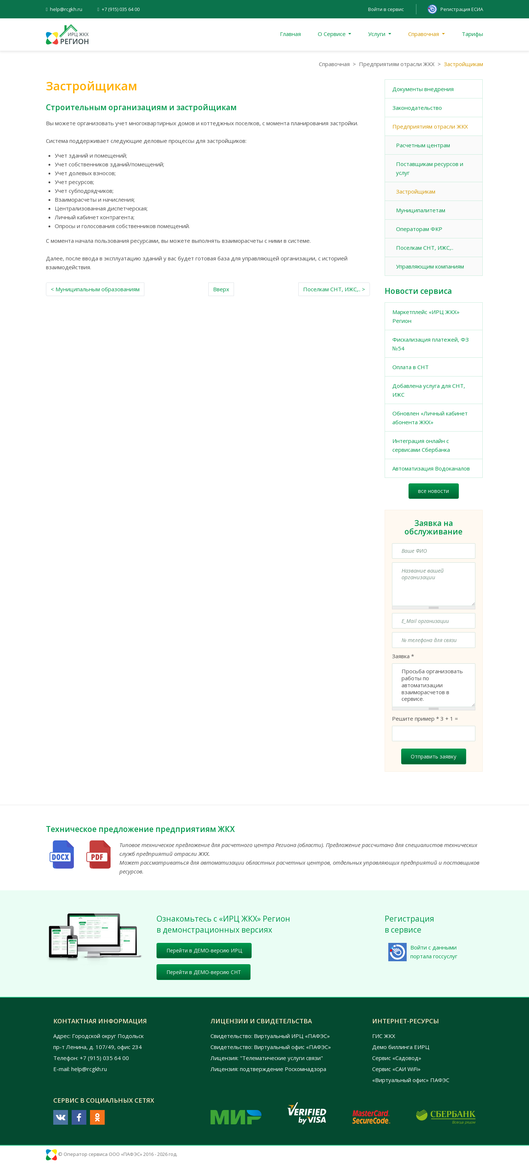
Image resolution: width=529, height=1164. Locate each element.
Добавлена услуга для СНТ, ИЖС (428, 390)
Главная (290, 33)
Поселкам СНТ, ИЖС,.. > (334, 289)
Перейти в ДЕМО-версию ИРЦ (204, 950)
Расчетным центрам (423, 145)
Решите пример (415, 718)
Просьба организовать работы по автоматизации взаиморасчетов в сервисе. (433, 685)
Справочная (424, 33)
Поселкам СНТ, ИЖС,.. (424, 247)
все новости (433, 490)
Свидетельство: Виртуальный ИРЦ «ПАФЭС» (270, 1035)
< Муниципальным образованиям (95, 289)
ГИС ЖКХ (383, 1035)
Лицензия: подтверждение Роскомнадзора (268, 1069)
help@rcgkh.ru (66, 9)
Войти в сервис (386, 9)
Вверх (221, 289)
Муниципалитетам (420, 210)
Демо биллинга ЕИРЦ (400, 1047)
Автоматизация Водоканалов (431, 468)
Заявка (403, 656)
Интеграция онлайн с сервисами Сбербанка (421, 445)
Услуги (377, 33)
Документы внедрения (423, 89)
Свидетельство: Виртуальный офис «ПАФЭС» (270, 1047)
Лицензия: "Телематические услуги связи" (266, 1058)
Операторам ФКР (419, 229)
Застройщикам (415, 191)
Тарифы (472, 33)
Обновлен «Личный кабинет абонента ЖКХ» (430, 418)
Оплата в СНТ (410, 367)
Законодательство (417, 107)
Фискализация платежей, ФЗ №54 (430, 344)
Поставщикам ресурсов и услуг (429, 168)
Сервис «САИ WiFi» (396, 1069)
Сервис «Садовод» (396, 1058)
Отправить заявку (433, 756)
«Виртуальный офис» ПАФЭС (410, 1080)
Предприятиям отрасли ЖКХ (397, 64)
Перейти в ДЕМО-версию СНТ (203, 972)
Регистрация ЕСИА (461, 9)
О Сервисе (332, 33)
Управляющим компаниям (430, 266)
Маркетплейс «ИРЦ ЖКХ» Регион (426, 316)
